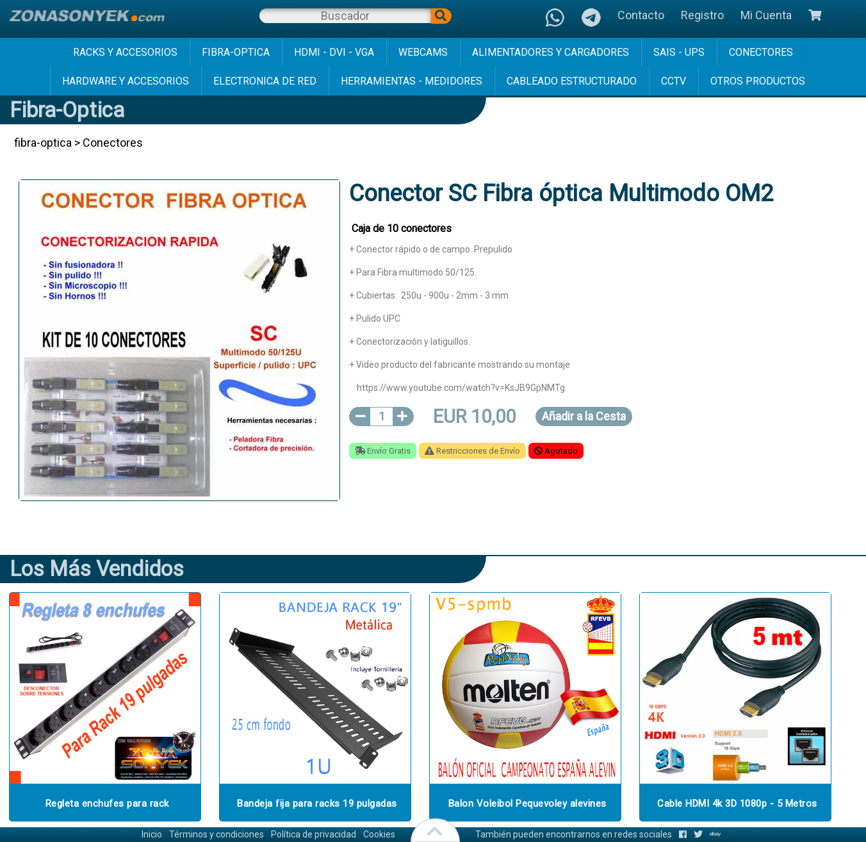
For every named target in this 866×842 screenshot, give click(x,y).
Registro (702, 15)
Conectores (113, 142)
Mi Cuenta (766, 15)
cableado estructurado (572, 81)
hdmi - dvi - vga (334, 52)
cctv (673, 81)
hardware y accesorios (125, 81)
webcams (423, 52)
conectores (761, 52)
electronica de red (264, 81)
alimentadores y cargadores (550, 52)
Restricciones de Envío (472, 451)
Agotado (556, 451)
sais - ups (679, 52)
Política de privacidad (313, 834)
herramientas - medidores (411, 81)
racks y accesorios (125, 52)
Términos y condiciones (216, 834)
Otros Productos (757, 81)
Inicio (152, 834)
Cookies (379, 834)
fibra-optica (236, 52)
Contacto (640, 15)
